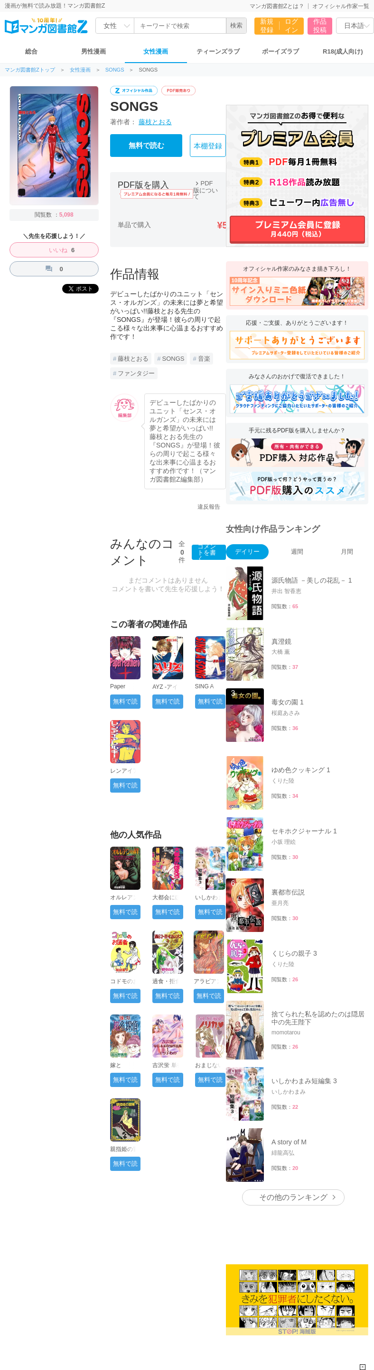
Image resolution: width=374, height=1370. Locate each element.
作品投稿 (320, 26)
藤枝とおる (155, 122)
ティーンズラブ (218, 51)
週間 (297, 551)
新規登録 (266, 26)
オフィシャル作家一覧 (340, 6)
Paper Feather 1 (122, 689)
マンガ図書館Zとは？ (277, 6)
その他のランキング (293, 1197)
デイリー (247, 551)
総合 (31, 51)
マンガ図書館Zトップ (30, 70)
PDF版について (205, 190)
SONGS (114, 70)
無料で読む (146, 145)
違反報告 (208, 506)
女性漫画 (155, 51)
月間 (347, 551)
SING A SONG (204, 689)
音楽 (204, 358)
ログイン (291, 26)
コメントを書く (206, 552)
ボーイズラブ (280, 51)
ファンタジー (136, 373)
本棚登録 (208, 146)
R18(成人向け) (343, 51)
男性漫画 (93, 51)
